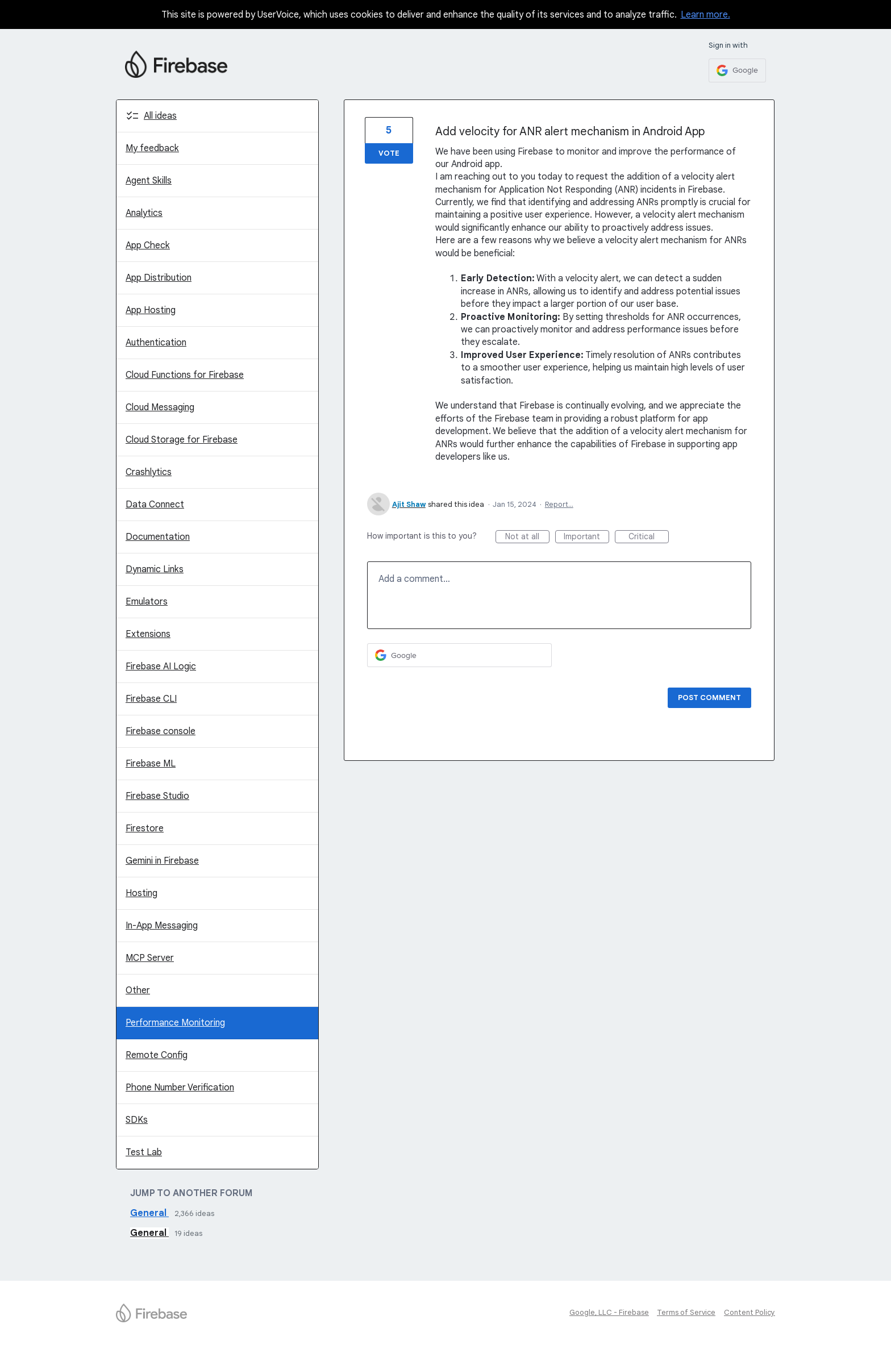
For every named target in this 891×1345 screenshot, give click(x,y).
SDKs (137, 1120)
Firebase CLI (151, 699)
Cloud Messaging (160, 407)
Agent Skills (149, 180)
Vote (388, 153)
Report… (559, 504)
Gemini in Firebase (162, 861)
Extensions (148, 634)
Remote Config (157, 1055)
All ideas (160, 116)
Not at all (527, 537)
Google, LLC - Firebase (609, 1312)
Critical (648, 537)
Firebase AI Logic (161, 666)
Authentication (156, 342)
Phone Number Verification (180, 1087)
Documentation (158, 537)
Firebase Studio (157, 796)
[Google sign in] (737, 70)
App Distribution (158, 278)
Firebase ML (151, 763)
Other (138, 990)
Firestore (145, 828)
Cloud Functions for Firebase (185, 375)
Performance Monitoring (175, 1022)
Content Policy (749, 1312)
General (149, 1213)
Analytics (144, 213)
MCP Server (150, 958)
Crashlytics (149, 472)
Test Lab (144, 1152)
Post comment (709, 697)
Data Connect (155, 504)
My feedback (152, 148)
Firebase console (160, 731)
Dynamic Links (155, 569)
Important (586, 537)
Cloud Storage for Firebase (182, 439)
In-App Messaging (162, 925)
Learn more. (705, 14)
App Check (148, 245)
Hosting (141, 893)
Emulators (147, 601)
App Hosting (151, 310)
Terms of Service (686, 1312)
